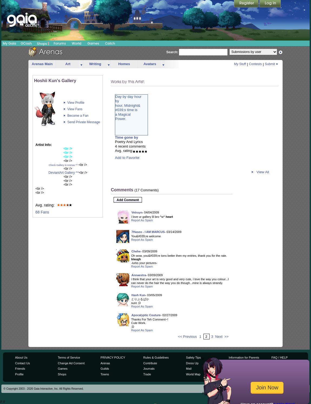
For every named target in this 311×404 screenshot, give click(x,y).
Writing (95, 64)
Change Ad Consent (71, 363)
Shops (43, 43)
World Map (193, 374)
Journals (149, 368)
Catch (110, 43)
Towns (105, 374)
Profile (19, 374)
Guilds (105, 368)
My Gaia (9, 43)
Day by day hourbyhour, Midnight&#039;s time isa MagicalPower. (128, 108)
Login (270, 4)
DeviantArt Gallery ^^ (63, 173)
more (81, 64)
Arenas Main (42, 64)
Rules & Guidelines (156, 357)
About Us (21, 357)
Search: (172, 52)
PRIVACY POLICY (113, 357)
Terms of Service (69, 357)
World (76, 43)
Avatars (149, 64)
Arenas (105, 363)
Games (93, 43)
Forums (60, 43)
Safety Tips (193, 357)
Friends (20, 368)
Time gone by (126, 137)
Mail (188, 368)
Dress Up (192, 363)
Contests (255, 64)
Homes (124, 64)
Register (246, 4)
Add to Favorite (127, 158)
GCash (26, 43)
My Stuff (240, 64)
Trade (147, 374)
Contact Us (22, 363)
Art (68, 64)
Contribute (150, 363)
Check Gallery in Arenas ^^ (63, 165)
